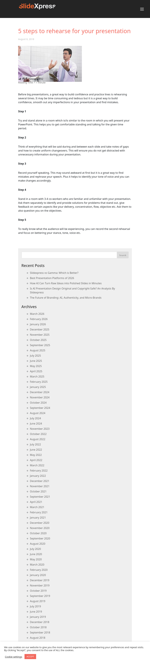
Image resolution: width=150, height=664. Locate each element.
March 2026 (37, 314)
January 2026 (38, 324)
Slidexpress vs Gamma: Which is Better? (54, 273)
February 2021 (39, 512)
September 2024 (40, 408)
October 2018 (38, 627)
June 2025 (36, 361)
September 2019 (40, 596)
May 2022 (36, 455)
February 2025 (39, 382)
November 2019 (40, 585)
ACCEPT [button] (30, 656)
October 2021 (38, 491)
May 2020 (36, 559)
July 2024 (35, 418)
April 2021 (36, 502)
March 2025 (37, 376)
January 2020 (38, 575)
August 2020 (37, 543)
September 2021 (40, 496)
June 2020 (36, 554)
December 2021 (39, 481)
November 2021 (40, 486)
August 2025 (37, 350)
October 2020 (38, 533)
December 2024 (39, 392)
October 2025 (38, 340)
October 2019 (38, 590)
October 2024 (38, 402)
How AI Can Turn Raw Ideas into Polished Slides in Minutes (66, 283)
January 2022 (38, 476)
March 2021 (37, 507)
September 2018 (40, 632)
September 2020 (40, 538)
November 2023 (40, 429)
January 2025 (38, 387)
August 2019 (37, 601)
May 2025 (36, 366)
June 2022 (36, 449)
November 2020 (40, 528)
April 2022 (36, 460)
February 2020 (39, 570)
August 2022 (37, 439)
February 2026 (39, 319)
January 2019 (38, 617)
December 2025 (39, 329)
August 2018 (37, 638)
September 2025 (40, 345)
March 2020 (37, 564)
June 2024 (36, 423)
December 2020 (39, 523)
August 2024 (37, 413)
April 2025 (36, 371)
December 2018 (39, 622)
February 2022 (39, 470)
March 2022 (37, 465)
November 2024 (40, 397)
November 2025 (40, 334)
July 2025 (35, 355)
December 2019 (39, 580)
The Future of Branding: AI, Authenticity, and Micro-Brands (65, 297)
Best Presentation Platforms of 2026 (52, 278)
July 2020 (35, 549)
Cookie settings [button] (13, 656)
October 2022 (38, 434)
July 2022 (35, 444)
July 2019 (35, 606)
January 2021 (38, 517)
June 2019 (36, 611)
